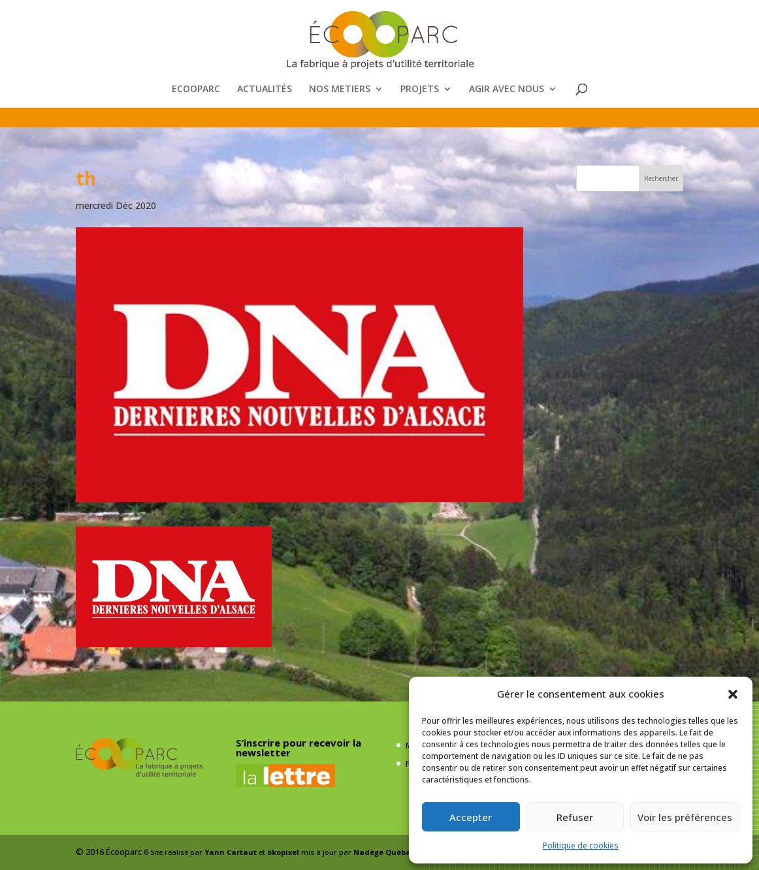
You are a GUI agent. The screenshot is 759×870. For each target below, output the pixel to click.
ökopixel (283, 852)
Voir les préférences (685, 817)
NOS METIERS (339, 89)
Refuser (575, 817)
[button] (732, 694)
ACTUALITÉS (264, 89)
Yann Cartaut (230, 852)
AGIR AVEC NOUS (506, 89)
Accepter (470, 817)
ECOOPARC (196, 89)
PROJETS (419, 89)
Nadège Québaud (387, 852)
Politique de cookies (581, 845)
